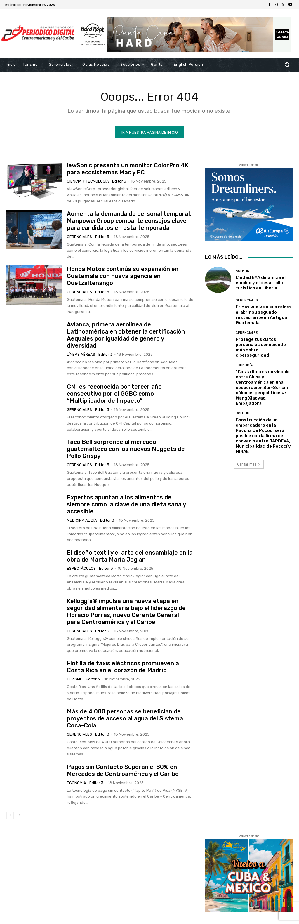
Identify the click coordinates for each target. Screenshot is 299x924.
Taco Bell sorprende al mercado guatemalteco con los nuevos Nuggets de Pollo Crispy (126, 448)
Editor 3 (119, 181)
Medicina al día (82, 520)
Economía (76, 782)
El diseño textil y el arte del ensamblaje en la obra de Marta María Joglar (130, 556)
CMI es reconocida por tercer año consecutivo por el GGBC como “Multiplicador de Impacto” (114, 393)
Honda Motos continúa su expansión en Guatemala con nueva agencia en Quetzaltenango (122, 275)
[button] (287, 65)
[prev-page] (10, 815)
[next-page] (19, 815)
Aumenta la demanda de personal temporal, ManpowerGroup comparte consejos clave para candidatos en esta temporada (129, 220)
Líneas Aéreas (81, 354)
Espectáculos (81, 568)
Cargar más (248, 464)
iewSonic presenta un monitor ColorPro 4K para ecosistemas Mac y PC (128, 169)
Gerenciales (79, 236)
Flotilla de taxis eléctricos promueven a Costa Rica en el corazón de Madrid (123, 666)
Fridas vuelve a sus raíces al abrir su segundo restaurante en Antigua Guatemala (264, 314)
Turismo (75, 679)
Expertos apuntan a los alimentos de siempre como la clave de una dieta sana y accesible (126, 504)
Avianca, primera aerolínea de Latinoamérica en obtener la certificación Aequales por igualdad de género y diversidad (126, 335)
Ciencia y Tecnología (88, 181)
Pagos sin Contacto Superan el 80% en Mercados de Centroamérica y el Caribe (123, 770)
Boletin (242, 270)
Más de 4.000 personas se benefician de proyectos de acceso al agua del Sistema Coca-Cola (125, 718)
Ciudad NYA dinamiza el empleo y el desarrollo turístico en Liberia (261, 282)
